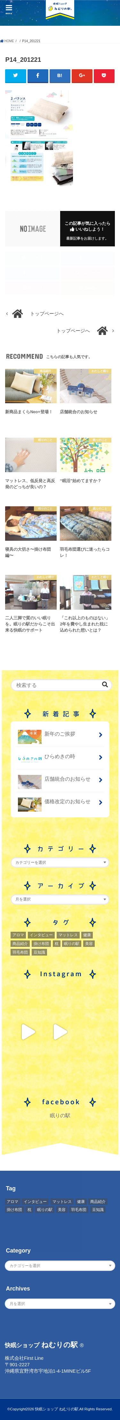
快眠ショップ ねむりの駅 (56, 1409)
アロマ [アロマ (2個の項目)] (18, 935)
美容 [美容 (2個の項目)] (89, 943)
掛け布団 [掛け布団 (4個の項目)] (41, 943)
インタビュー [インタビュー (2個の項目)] (41, 935)
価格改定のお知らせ (54, 804)
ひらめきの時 (46, 759)
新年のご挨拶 (46, 736)
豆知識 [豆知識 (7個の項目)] (39, 952)
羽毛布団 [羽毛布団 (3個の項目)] (20, 952)
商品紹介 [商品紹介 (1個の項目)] (20, 943)
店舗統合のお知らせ (54, 781)
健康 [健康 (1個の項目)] (87, 935)
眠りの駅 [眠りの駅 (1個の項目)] (71, 943)
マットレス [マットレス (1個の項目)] (68, 935)
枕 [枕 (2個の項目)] (57, 943)
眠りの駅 (60, 1115)
